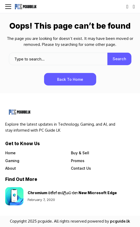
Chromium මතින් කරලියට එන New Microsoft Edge (72, 193)
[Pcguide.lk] (25, 6)
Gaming (12, 160)
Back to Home (70, 79)
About (10, 168)
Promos (77, 160)
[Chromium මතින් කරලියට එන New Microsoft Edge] (14, 196)
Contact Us (81, 168)
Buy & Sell (80, 153)
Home (10, 153)
